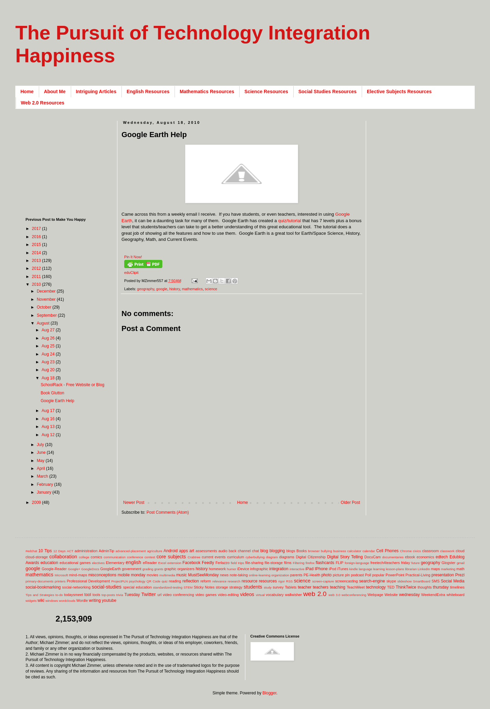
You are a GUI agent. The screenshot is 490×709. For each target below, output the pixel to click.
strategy (235, 587)
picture (338, 575)
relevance (219, 581)
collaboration (63, 556)
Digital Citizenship (310, 557)
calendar (368, 551)
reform (205, 581)
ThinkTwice (406, 587)
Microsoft (61, 575)
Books (301, 551)
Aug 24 (48, 354)
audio (222, 551)
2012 (37, 268)
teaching (337, 587)
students (253, 587)
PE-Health (312, 575)
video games (205, 595)
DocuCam (372, 557)
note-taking (239, 575)
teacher (304, 587)
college (84, 557)
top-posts (108, 595)
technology (376, 587)
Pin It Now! (133, 257)
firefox (310, 563)
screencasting (346, 581)
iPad (309, 568)
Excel (162, 563)
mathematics (192, 289)
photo (326, 575)
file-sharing (254, 563)
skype (391, 581)
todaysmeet (73, 595)
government (131, 569)
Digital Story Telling (345, 557)
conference (135, 557)
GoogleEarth (110, 569)
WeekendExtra (433, 595)
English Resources (148, 91)
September (47, 315)
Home (27, 91)
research (234, 581)
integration (278, 568)
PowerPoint (395, 575)
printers (60, 581)
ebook (410, 557)
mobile (124, 575)
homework (217, 569)
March (43, 476)
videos (247, 594)
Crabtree (194, 557)
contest (150, 557)
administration (86, 551)
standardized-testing (167, 587)
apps (183, 550)
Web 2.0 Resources (42, 102)
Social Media (452, 581)
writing (95, 600)
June (42, 452)
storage (222, 587)
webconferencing (354, 595)
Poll (368, 575)
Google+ (74, 569)
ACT (70, 551)
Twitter (148, 594)
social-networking (76, 587)
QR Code (154, 581)
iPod (333, 569)
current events (214, 557)
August (44, 323)
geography (145, 289)
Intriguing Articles (96, 91)
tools (96, 595)
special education (137, 587)
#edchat (31, 551)
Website (391, 595)
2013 (37, 260)
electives (98, 563)
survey (278, 587)
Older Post (350, 502)
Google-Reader (54, 569)
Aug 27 (48, 330)
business (339, 551)
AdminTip (106, 551)
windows (52, 601)
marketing (448, 569)
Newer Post (133, 502)
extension (174, 563)
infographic (259, 569)
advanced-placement (130, 551)
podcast (357, 575)
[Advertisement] (245, 489)
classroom (430, 551)
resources (268, 581)
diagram (272, 557)
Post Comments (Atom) (167, 512)
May (41, 460)
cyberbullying (255, 557)
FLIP (339, 563)
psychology (137, 581)
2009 (37, 502)
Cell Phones (387, 550)
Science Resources (266, 91)
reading (175, 581)
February (45, 484)
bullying (326, 551)
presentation (442, 575)
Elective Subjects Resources (399, 91)
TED (391, 587)
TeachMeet (356, 587)
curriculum (235, 557)
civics (417, 551)
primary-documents (39, 581)
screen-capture (323, 581)
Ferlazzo (222, 563)
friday (405, 563)
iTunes (342, 569)
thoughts (424, 587)
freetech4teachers (384, 563)
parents (296, 575)
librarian (410, 569)
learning (379, 569)
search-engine (372, 581)
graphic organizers (179, 569)
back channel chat (244, 551)
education (49, 562)
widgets (31, 601)
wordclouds (67, 601)
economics (425, 557)
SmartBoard (421, 581)
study (268, 587)
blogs (291, 551)
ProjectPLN (119, 581)
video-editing (228, 595)
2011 (37, 276)
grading (147, 569)
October (44, 307)
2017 (37, 228)
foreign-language (357, 563)
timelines (457, 587)
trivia (119, 595)
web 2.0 (314, 593)
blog (264, 550)
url (160, 595)
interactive (297, 569)
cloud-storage (37, 557)
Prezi (459, 575)
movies (152, 575)
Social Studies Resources (327, 91)
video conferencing (178, 595)
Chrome (406, 551)
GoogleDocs (90, 569)
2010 (37, 284)
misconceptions (102, 575)
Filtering (299, 563)
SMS (435, 581)
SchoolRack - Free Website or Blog (72, 384)
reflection (190, 581)
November (47, 299)
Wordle (82, 600)
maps (435, 569)
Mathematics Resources (207, 91)
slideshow (404, 581)
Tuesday (132, 594)
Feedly (208, 562)
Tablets (290, 587)
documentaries (393, 557)
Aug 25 (48, 346)
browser (314, 551)
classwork (447, 551)
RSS (289, 581)
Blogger (269, 693)
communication (115, 557)
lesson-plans (395, 569)
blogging (277, 550)
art (192, 550)
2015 (37, 244)
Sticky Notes (204, 587)
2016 (37, 236)
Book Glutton (52, 393)
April (41, 468)
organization (280, 575)
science (211, 289)
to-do (59, 595)
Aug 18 (48, 378)
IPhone (321, 568)
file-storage (273, 563)
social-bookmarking (43, 587)
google (161, 289)
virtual (260, 595)
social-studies (106, 587)
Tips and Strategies (40, 595)
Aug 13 (48, 426)
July (41, 444)
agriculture (154, 551)
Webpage (375, 595)
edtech (442, 557)
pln (347, 575)
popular (378, 575)
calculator (354, 551)
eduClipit (131, 272)
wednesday (409, 594)
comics (96, 557)
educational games (75, 563)
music (181, 575)
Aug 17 (48, 410)
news (224, 575)
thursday (440, 587)
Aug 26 (48, 338)
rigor (281, 581)
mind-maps (78, 575)
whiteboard (455, 595)
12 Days (59, 551)
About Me (55, 91)
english (133, 562)
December (47, 291)
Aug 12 (48, 434)
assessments (206, 551)
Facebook (191, 562)
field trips (237, 563)
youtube (109, 600)
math (460, 569)
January (44, 492)
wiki (40, 600)
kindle (353, 569)
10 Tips (45, 550)
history (174, 289)
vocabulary (274, 595)
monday (138, 575)
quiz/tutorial (289, 220)
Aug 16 (48, 418)
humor (231, 569)
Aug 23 (48, 362)
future (415, 563)
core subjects (171, 556)
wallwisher (293, 595)
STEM (188, 587)
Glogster (449, 563)
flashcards (325, 562)
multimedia (167, 575)
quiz (165, 581)
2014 (37, 252)
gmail (460, 563)
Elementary (115, 563)
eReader (150, 563)
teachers (320, 587)
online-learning (260, 575)
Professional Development (88, 581)
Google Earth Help (57, 400)
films (288, 563)
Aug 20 (48, 369)
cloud (460, 551)
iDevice (243, 569)
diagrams (286, 557)
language (365, 569)
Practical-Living (418, 575)
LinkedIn (424, 569)
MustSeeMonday (203, 575)
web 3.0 (335, 595)
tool (87, 594)
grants (158, 569)
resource (250, 581)
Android (171, 550)
